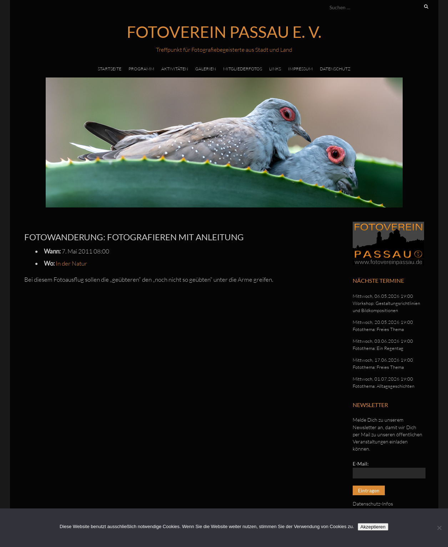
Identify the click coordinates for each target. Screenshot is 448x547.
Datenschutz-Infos (373, 504)
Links (275, 68)
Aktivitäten (174, 68)
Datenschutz (335, 68)
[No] (439, 527)
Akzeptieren (373, 527)
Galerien (205, 68)
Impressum (300, 68)
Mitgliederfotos (242, 68)
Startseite (109, 68)
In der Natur (71, 263)
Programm (141, 68)
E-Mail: (361, 464)
